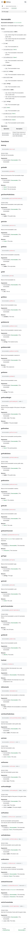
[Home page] (2, 6)
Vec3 (15, 49)
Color (5, 241)
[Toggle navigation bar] (2, 2)
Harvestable (14, 160)
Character (9, 539)
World (5, 654)
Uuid (8, 107)
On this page (5, 11)
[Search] (25, 2)
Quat (15, 57)
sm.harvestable (17, 22)
